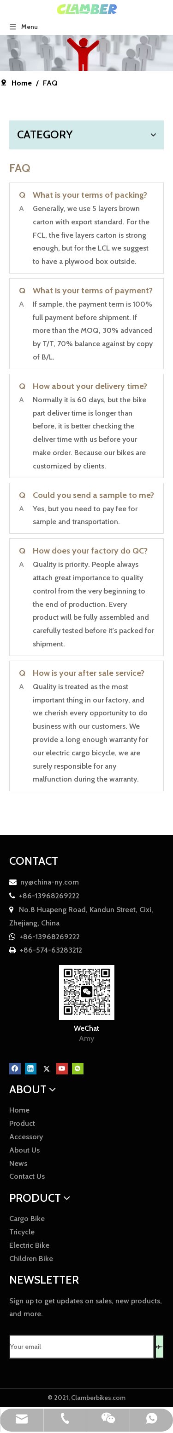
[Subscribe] (159, 1347)
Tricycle (22, 1231)
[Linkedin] (31, 1067)
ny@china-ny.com (49, 882)
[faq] (86, 53)
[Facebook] (16, 1067)
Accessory (26, 1136)
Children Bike (31, 1258)
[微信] (78, 1067)
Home (19, 1110)
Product (22, 1123)
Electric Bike (29, 1245)
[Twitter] (47, 1067)
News (18, 1163)
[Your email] (81, 1347)
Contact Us (27, 1176)
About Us (24, 1150)
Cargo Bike (27, 1218)
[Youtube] (63, 1067)
